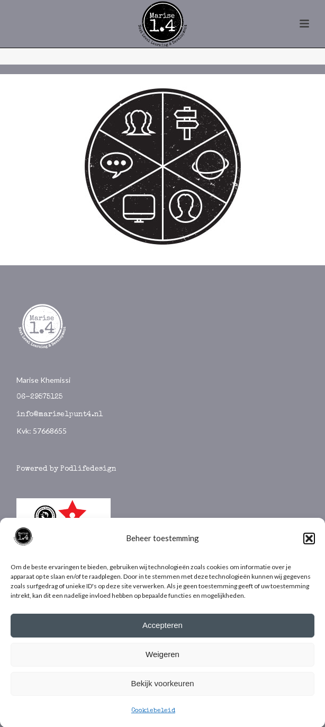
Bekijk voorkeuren (162, 685)
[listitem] (129, 126)
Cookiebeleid (153, 713)
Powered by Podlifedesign (66, 469)
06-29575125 (39, 397)
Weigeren (162, 656)
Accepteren (162, 627)
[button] (309, 541)
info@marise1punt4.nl (59, 414)
